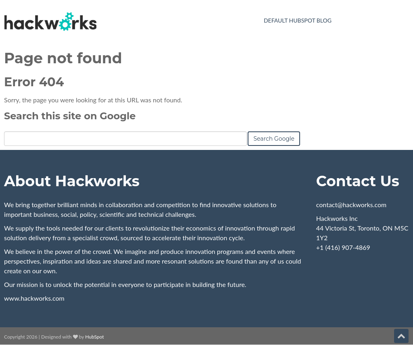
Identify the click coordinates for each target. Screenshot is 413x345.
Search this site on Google (70, 116)
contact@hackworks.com (351, 204)
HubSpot (94, 337)
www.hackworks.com (34, 298)
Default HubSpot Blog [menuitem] (298, 20)
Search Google (273, 138)
